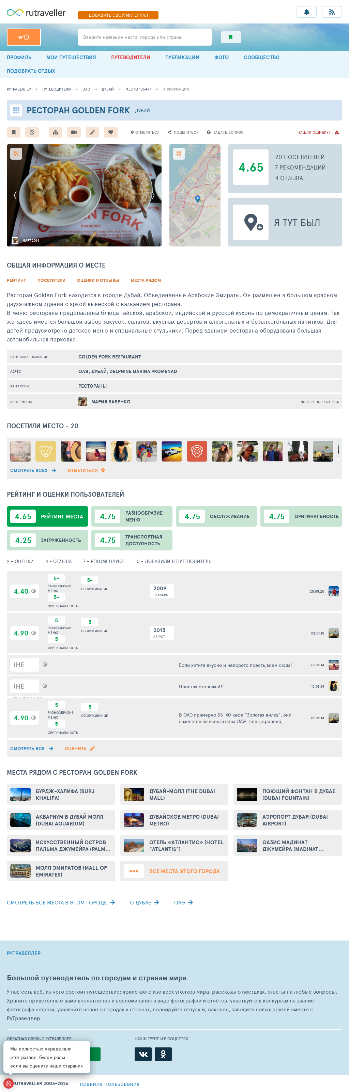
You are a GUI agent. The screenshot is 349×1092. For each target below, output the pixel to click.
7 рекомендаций (300, 167)
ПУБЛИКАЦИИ (182, 57)
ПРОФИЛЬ (19, 57)
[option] (84, 195)
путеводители (56, 89)
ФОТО (221, 57)
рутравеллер (19, 89)
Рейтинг (16, 280)
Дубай (108, 89)
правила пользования (109, 1083)
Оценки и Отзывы (98, 280)
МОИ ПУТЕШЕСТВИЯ (71, 57)
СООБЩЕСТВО (261, 57)
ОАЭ (86, 89)
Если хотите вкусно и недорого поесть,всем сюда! (235, 665)
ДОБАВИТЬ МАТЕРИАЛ (118, 15)
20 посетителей (300, 156)
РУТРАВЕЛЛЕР (24, 953)
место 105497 (138, 89)
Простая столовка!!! (201, 686)
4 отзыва (289, 178)
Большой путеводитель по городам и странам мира (96, 978)
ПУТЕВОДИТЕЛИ (130, 57)
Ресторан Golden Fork (78, 110)
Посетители (51, 280)
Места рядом (146, 280)
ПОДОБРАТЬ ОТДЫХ (31, 71)
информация (176, 89)
